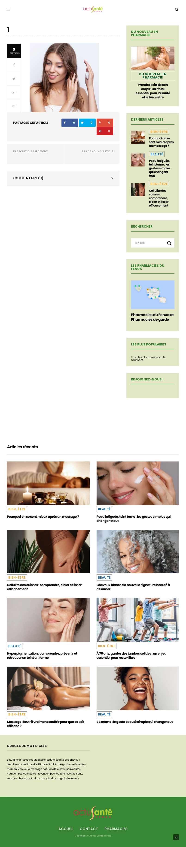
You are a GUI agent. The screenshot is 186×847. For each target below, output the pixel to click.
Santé (79, 773)
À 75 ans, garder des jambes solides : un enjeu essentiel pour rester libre (131, 655)
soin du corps (36, 778)
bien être (12, 764)
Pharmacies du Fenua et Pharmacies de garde (152, 317)
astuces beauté (27, 760)
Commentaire (28, 178)
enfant (50, 764)
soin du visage (54, 778)
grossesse (68, 764)
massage (36, 769)
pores (32, 773)
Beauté (156, 154)
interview (80, 764)
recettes (70, 773)
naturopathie (51, 769)
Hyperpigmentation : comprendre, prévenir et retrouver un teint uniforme (42, 655)
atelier (42, 760)
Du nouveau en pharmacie (153, 76)
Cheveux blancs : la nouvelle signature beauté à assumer (133, 587)
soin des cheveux (17, 778)
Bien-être (159, 131)
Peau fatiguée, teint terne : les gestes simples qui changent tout (160, 168)
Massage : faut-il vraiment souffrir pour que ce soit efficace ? (45, 723)
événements (71, 778)
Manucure (24, 769)
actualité (12, 760)
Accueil (65, 828)
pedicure (23, 773)
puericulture (57, 773)
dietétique (39, 764)
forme (58, 764)
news (62, 769)
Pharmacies (116, 828)
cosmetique (25, 764)
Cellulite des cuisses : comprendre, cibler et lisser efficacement (158, 198)
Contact (89, 828)
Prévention (43, 773)
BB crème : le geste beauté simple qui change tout (135, 721)
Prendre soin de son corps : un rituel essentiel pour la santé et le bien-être (152, 91)
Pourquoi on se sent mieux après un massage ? (161, 142)
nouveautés (73, 769)
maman (12, 769)
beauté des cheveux (67, 760)
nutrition (12, 773)
